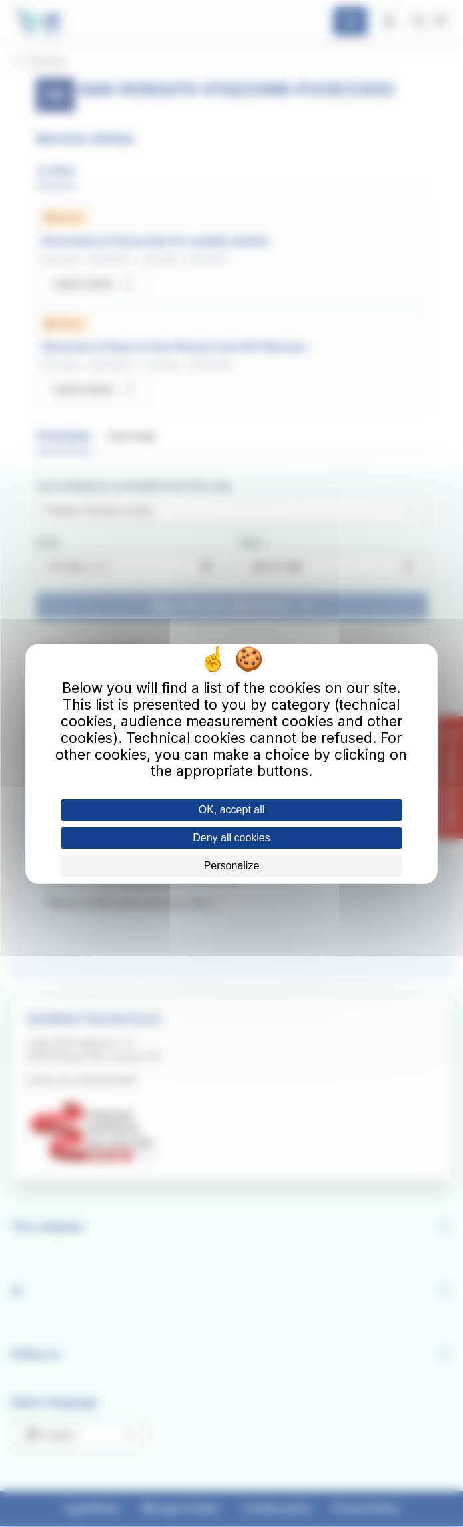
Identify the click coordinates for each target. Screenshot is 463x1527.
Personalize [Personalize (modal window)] (232, 865)
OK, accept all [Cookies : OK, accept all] (232, 809)
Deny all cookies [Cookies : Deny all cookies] (231, 837)
